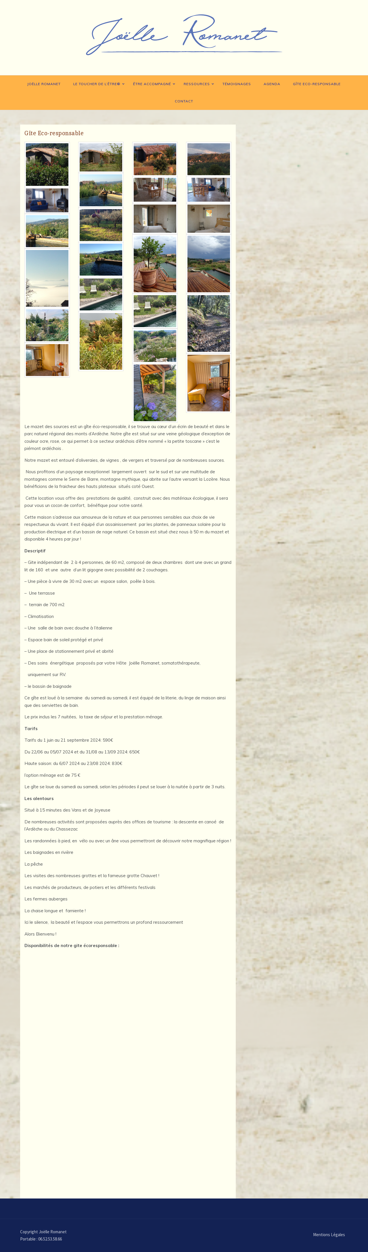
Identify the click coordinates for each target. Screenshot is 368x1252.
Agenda (272, 84)
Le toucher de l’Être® (96, 84)
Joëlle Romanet (44, 84)
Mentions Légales (329, 1234)
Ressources (197, 84)
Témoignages (237, 84)
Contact (184, 101)
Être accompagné (152, 84)
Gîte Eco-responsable (317, 84)
